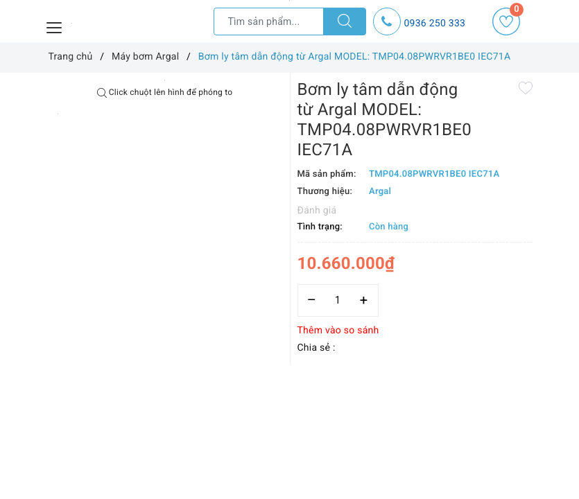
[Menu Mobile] (54, 26)
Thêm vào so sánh (338, 330)
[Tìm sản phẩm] (269, 21)
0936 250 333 (435, 23)
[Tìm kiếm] (344, 21)
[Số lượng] (338, 300)
